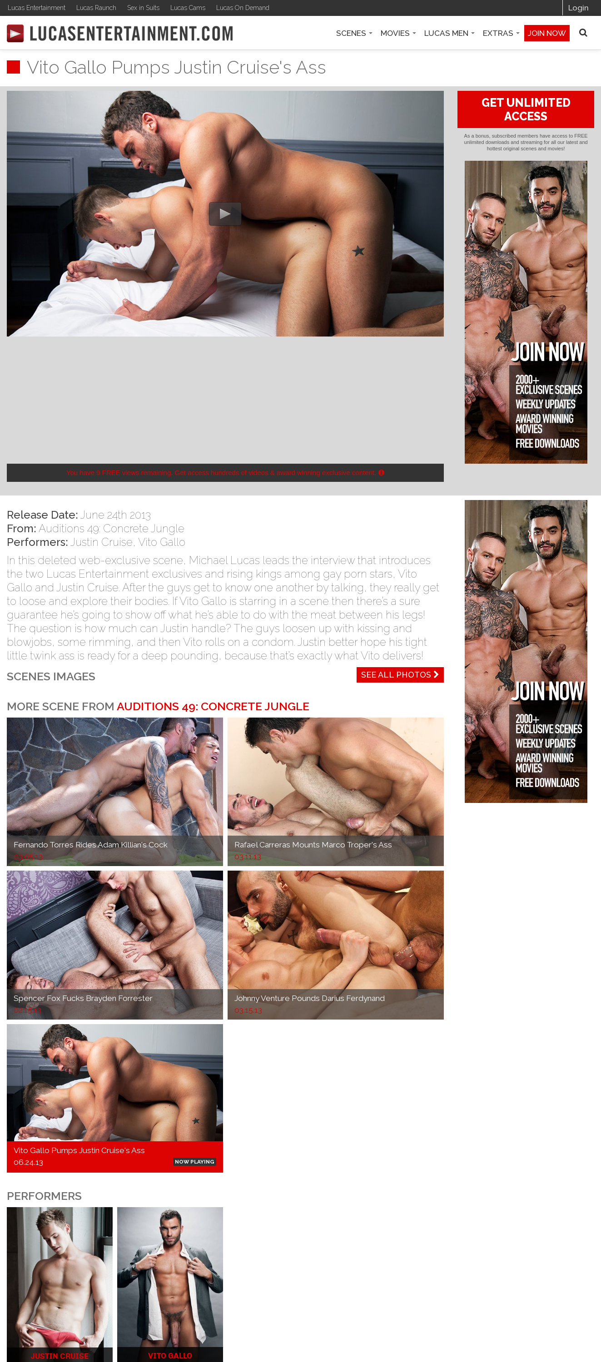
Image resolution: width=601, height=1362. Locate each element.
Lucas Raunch (96, 7)
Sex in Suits (143, 7)
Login (578, 7)
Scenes (354, 33)
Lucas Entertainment (36, 7)
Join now (547, 33)
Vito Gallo (161, 542)
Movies (398, 33)
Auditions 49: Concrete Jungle (111, 528)
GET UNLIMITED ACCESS (526, 109)
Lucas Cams (187, 7)
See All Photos (400, 674)
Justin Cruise (101, 542)
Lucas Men (449, 33)
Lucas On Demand (242, 7)
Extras (501, 33)
